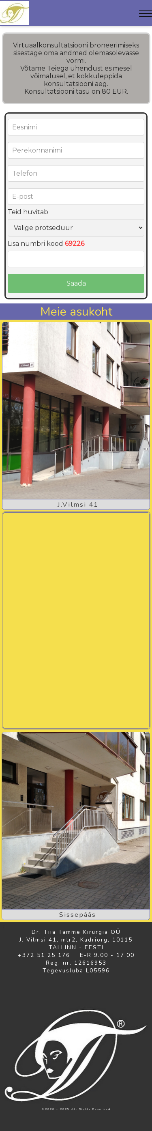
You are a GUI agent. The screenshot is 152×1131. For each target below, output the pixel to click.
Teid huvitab (28, 212)
